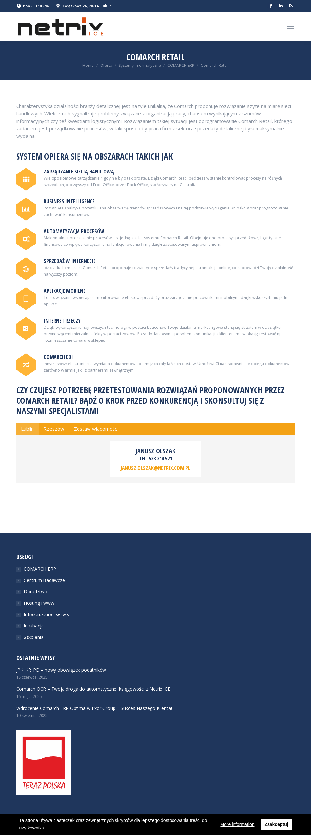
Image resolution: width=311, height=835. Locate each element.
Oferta (106, 65)
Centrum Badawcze (44, 580)
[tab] (27, 429)
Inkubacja (34, 626)
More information (237, 824)
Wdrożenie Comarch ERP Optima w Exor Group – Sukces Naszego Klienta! (94, 708)
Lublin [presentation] (27, 428)
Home (88, 65)
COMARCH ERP (180, 65)
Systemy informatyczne (140, 65)
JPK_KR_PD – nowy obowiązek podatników (61, 670)
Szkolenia (33, 637)
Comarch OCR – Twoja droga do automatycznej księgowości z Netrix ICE (93, 689)
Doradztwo (35, 592)
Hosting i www (39, 603)
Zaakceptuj (276, 824)
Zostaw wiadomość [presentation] (95, 428)
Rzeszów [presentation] (53, 428)
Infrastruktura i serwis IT (49, 614)
